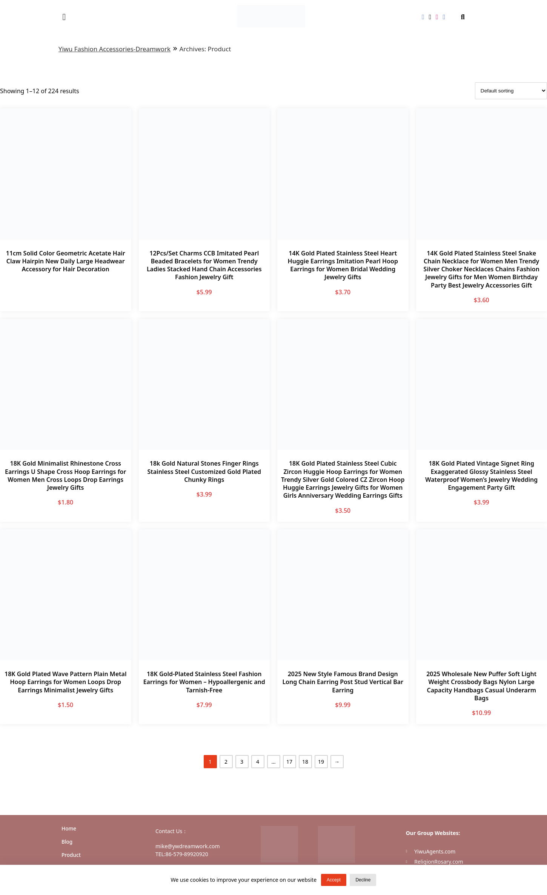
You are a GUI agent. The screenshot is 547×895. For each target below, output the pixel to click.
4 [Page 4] (257, 761)
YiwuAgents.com (434, 851)
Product (71, 855)
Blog (66, 841)
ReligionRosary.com (438, 861)
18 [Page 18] (305, 761)
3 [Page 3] (241, 761)
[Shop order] (511, 90)
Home (68, 828)
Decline (362, 880)
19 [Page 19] (321, 761)
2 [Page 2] (225, 761)
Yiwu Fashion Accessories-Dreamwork (114, 49)
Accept (334, 880)
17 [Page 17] (289, 761)
